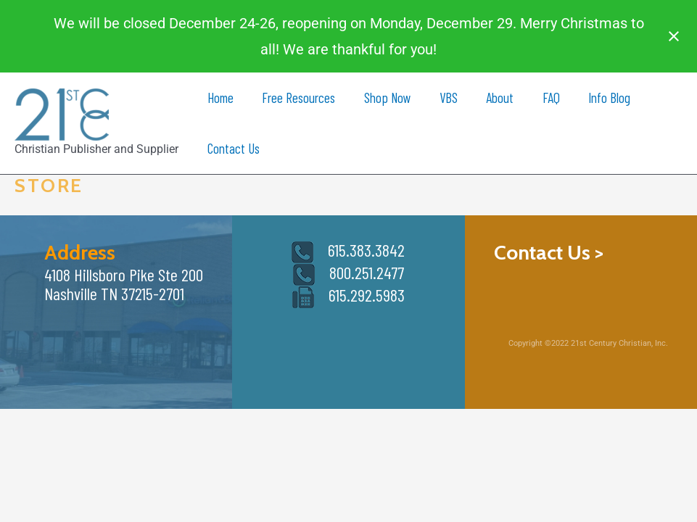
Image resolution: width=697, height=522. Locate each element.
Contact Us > (548, 252)
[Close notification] (673, 36)
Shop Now (385, 97)
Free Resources (297, 97)
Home (220, 97)
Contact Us (233, 148)
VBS (446, 97)
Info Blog (604, 97)
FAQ (547, 97)
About (497, 97)
